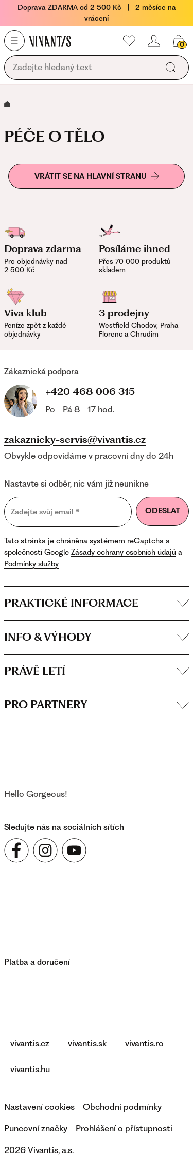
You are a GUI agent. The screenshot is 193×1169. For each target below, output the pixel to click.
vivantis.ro (144, 1043)
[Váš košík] (178, 40)
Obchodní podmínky (122, 1106)
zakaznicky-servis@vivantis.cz (75, 439)
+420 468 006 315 (90, 391)
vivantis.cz (29, 1043)
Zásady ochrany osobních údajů (123, 552)
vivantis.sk (87, 1043)
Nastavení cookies (39, 1106)
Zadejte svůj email (45, 511)
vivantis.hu (30, 1069)
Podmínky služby (31, 564)
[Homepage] (50, 40)
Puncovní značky (35, 1128)
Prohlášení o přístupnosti (124, 1128)
